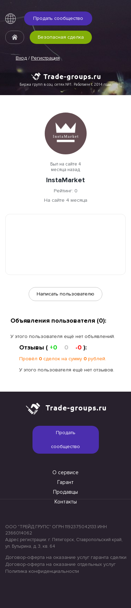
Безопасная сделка (61, 37)
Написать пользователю (65, 294)
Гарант (65, 482)
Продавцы (65, 492)
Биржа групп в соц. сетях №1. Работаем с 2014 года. (66, 84)
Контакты (65, 502)
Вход (21, 58)
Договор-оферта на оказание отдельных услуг (60, 564)
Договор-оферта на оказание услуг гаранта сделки (65, 557)
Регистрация (45, 58)
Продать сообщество (58, 18)
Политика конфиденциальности (42, 571)
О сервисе (65, 472)
